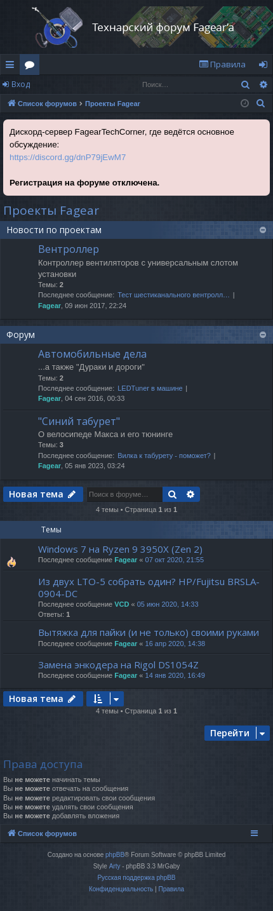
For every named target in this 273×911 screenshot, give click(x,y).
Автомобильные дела (92, 354)
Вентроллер (68, 249)
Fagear (49, 305)
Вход (20, 84)
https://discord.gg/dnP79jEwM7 (68, 157)
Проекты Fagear (51, 210)
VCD (121, 604)
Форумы (32, 66)
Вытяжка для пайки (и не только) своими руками (148, 632)
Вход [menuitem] (265, 66)
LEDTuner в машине (150, 388)
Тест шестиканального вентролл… (173, 295)
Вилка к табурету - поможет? (164, 455)
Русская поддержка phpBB (136, 877)
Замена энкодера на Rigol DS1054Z (118, 664)
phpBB (114, 854)
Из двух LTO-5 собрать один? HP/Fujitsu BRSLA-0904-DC (149, 587)
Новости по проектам (54, 230)
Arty (115, 866)
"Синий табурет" (79, 421)
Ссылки (12, 66)
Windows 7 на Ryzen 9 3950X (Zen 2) (120, 549)
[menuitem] (222, 64)
